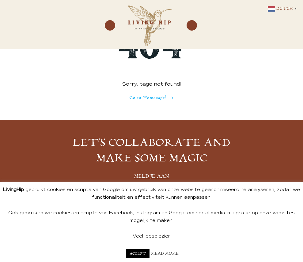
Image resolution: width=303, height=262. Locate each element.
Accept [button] (138, 253)
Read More (165, 253)
